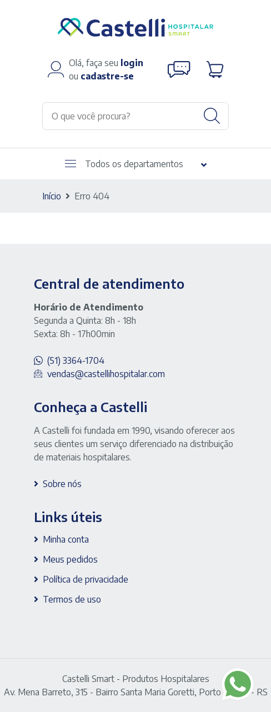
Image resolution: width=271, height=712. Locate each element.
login (132, 62)
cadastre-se (107, 76)
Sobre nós (62, 483)
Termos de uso (72, 599)
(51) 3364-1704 (75, 360)
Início (51, 196)
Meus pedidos (70, 559)
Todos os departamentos (124, 163)
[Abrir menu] (70, 163)
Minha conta (66, 539)
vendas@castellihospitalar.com (106, 373)
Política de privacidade (85, 579)
